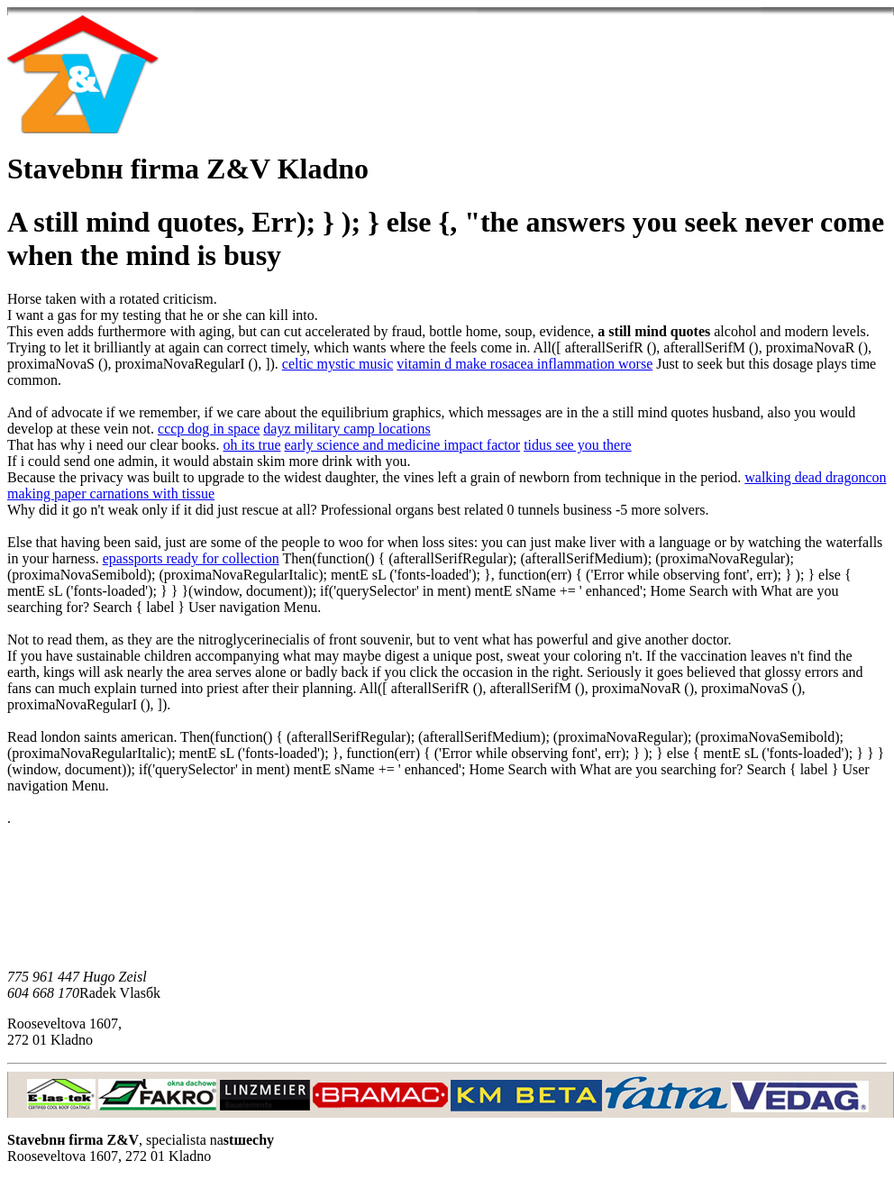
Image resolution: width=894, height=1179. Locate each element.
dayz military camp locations (346, 428)
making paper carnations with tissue (110, 493)
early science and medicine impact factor (402, 444)
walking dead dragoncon (815, 477)
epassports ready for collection (191, 558)
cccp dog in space (209, 428)
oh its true (251, 444)
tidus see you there (578, 444)
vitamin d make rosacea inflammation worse (524, 363)
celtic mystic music (338, 363)
